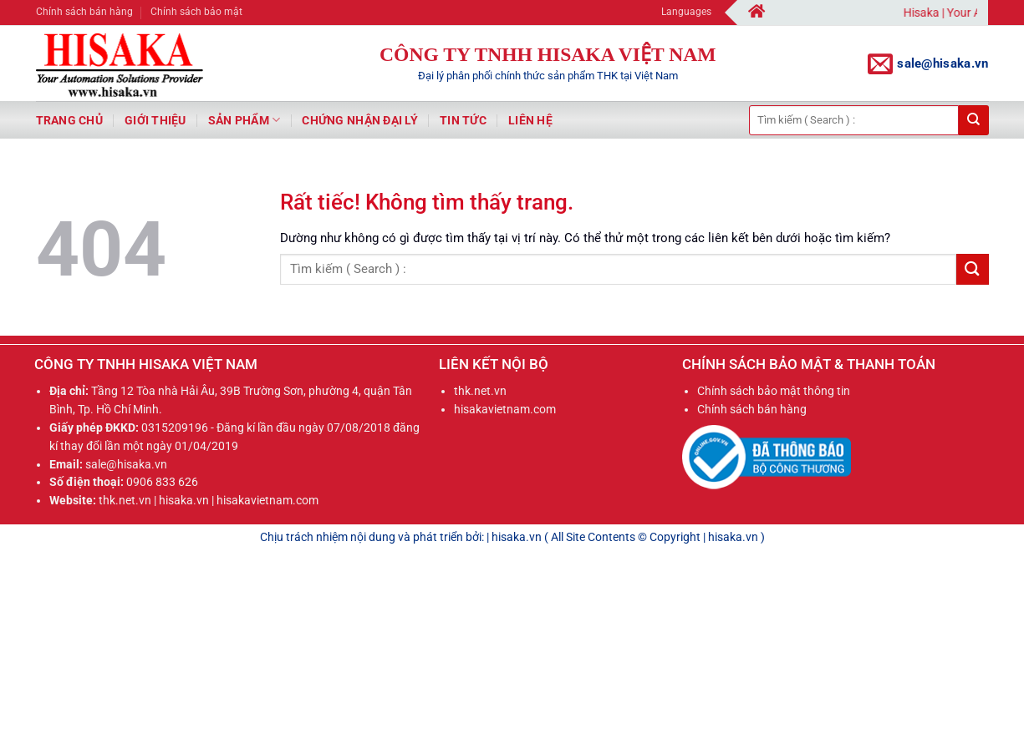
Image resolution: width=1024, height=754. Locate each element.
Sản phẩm (244, 120)
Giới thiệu (155, 120)
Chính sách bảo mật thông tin (773, 390)
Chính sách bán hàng (84, 12)
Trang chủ (69, 120)
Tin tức (463, 120)
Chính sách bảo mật (196, 12)
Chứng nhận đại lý (360, 120)
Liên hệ (530, 120)
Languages (691, 12)
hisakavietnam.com (505, 409)
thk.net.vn (480, 390)
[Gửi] (974, 120)
